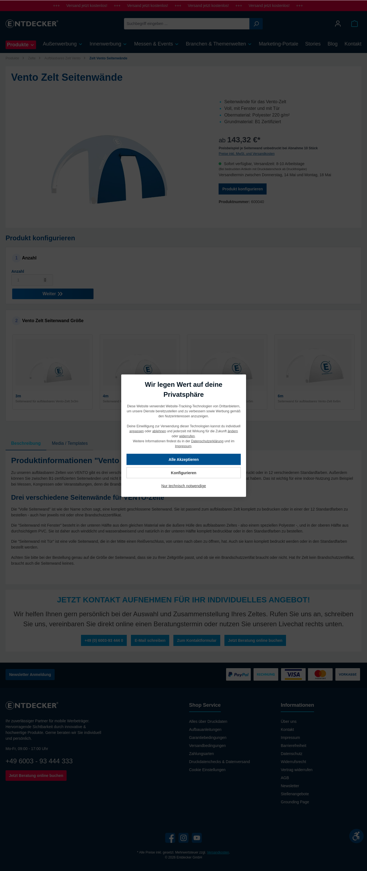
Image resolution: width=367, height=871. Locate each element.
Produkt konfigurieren (242, 189)
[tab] (26, 443)
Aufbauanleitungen (205, 729)
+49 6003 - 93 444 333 (39, 761)
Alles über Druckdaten (208, 721)
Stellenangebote (295, 794)
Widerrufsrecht (293, 761)
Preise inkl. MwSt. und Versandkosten (246, 154)
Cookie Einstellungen (207, 770)
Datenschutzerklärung (207, 441)
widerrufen (186, 436)
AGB (285, 778)
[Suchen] (256, 23)
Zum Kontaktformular (196, 640)
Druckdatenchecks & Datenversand (219, 761)
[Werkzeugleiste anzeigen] (356, 836)
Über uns (289, 721)
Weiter (52, 292)
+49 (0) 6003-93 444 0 (104, 640)
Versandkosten (218, 852)
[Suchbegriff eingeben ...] (187, 23)
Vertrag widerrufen (296, 770)
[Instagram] (183, 838)
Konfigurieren (183, 472)
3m (18, 396)
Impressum (290, 737)
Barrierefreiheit (293, 745)
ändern (232, 431)
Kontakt (287, 729)
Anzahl (17, 271)
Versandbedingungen (207, 745)
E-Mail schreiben (150, 640)
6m (280, 396)
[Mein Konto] (338, 23)
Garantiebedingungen (208, 737)
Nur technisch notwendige (183, 485)
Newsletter (290, 786)
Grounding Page (295, 802)
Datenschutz (291, 753)
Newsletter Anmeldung (30, 674)
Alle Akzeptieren (183, 459)
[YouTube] (197, 838)
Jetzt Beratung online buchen (255, 640)
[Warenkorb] (354, 23)
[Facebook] (170, 838)
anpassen (136, 431)
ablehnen (159, 431)
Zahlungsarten (201, 753)
